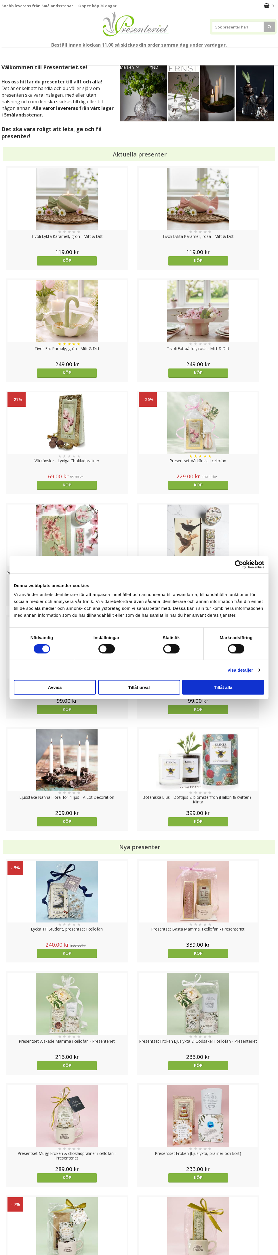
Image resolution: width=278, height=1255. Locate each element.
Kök (222, 54)
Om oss (8, 1219)
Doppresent (12, 1245)
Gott (267, 54)
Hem (200, 54)
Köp (36, 260)
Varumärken (12, 1201)
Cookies (8, 1192)
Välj (173, 860)
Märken (131, 67)
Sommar (105, 54)
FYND (152, 67)
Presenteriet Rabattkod (23, 1227)
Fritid (244, 54)
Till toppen (139, 1173)
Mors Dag (37, 54)
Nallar (6, 1236)
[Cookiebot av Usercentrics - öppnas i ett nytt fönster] (239, 564)
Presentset (136, 54)
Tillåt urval (139, 687)
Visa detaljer (240, 669)
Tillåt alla (223, 687)
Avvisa (55, 687)
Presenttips (171, 54)
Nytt (10, 54)
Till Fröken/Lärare (72, 54)
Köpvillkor (10, 1210)
